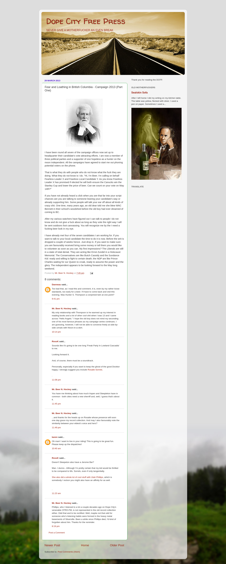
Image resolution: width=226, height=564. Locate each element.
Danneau (56, 284)
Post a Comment (57, 532)
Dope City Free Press (85, 21)
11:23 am (56, 493)
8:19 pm (56, 526)
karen (55, 437)
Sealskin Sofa (139, 92)
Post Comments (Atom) (69, 552)
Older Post (117, 545)
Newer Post (52, 545)
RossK (55, 341)
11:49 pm (56, 427)
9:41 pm (56, 299)
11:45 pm (56, 404)
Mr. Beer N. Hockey (61, 308)
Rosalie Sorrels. (95, 369)
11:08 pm (56, 380)
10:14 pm (56, 332)
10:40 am (56, 448)
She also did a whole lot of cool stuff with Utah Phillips (77, 477)
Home (85, 545)
